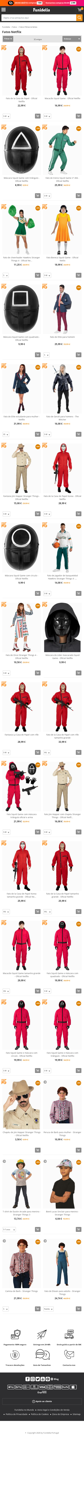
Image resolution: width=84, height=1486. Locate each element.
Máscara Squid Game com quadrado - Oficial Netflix (21, 338)
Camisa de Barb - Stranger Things (21, 1291)
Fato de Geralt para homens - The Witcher (62, 418)
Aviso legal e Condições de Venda (53, 1409)
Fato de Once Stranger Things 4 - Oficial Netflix (21, 657)
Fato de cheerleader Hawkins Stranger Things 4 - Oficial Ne (21, 259)
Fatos (14, 27)
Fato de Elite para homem (62, 337)
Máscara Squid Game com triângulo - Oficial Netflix (22, 179)
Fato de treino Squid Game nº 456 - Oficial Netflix (62, 179)
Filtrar (7, 38)
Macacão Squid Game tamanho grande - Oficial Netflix (21, 975)
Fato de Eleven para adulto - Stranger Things (62, 1293)
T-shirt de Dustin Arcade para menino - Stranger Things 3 (22, 1213)
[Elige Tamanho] (6, 116)
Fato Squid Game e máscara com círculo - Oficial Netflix (21, 1054)
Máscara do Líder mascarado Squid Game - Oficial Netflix (62, 657)
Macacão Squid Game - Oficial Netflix (62, 98)
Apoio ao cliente (42, 1401)
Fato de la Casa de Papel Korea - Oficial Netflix (62, 498)
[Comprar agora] (38, 116)
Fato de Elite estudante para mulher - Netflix (22, 418)
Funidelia (6, 27)
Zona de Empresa (60, 1414)
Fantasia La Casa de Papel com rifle (22, 734)
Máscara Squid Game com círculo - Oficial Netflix (21, 577)
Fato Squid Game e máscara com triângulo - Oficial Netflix (62, 1054)
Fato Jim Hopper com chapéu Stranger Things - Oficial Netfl (62, 816)
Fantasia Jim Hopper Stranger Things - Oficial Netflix (21, 498)
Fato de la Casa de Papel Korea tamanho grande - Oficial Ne (21, 895)
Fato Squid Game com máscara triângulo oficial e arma (22, 816)
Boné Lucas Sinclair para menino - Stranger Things (62, 1213)
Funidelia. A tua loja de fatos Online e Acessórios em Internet (41, 10)
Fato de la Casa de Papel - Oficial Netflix (21, 100)
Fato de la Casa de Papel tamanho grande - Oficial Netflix (62, 895)
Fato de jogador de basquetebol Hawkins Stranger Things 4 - (62, 577)
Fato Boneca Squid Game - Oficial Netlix (62, 259)
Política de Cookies (40, 1414)
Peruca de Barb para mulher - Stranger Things (62, 1134)
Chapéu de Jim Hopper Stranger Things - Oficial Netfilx (22, 1134)
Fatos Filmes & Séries (28, 27)
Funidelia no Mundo (24, 1409)
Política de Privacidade (16, 1414)
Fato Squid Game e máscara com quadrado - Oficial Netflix (62, 975)
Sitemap (77, 1414)
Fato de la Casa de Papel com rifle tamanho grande (62, 736)
